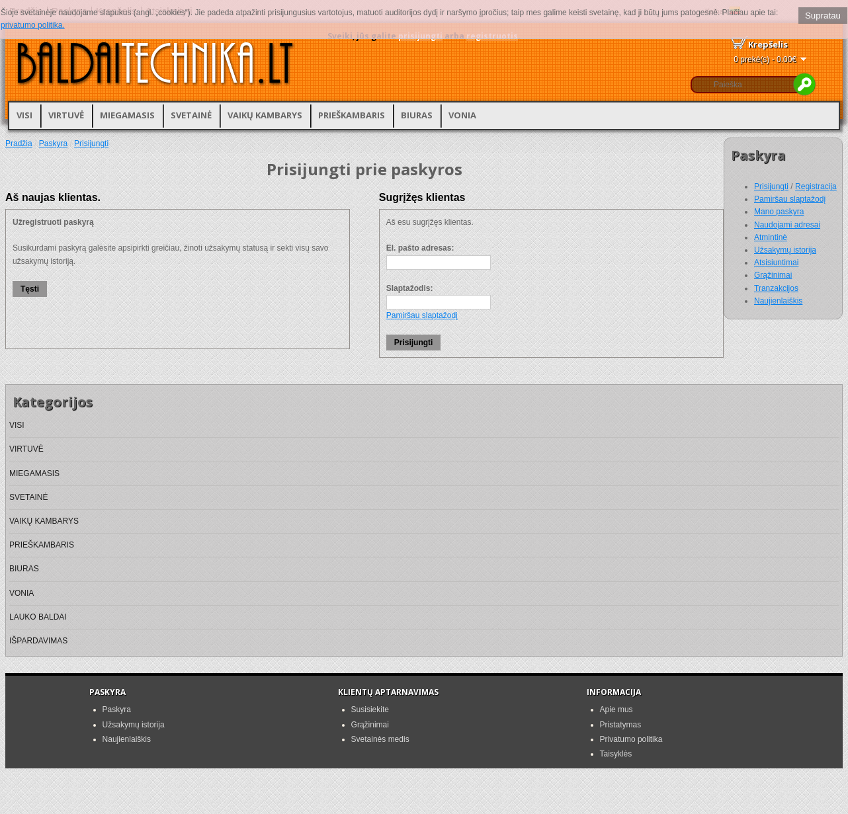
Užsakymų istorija (785, 250)
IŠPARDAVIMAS (38, 640)
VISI (24, 115)
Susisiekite (370, 709)
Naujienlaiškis (778, 300)
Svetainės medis (380, 739)
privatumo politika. (33, 25)
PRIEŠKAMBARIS (351, 115)
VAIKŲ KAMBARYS (265, 115)
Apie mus (616, 709)
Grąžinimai (773, 275)
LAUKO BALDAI (38, 617)
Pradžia (18, 143)
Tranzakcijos (776, 288)
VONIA (462, 115)
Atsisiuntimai (776, 262)
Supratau (823, 15)
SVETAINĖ (191, 115)
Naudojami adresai (787, 224)
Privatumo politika (631, 739)
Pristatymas (621, 724)
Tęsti (30, 289)
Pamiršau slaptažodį (790, 199)
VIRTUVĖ (66, 115)
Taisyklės (616, 753)
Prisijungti (771, 186)
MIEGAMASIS (127, 115)
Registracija (816, 186)
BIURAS (417, 115)
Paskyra (53, 143)
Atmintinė (770, 237)
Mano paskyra (779, 211)
